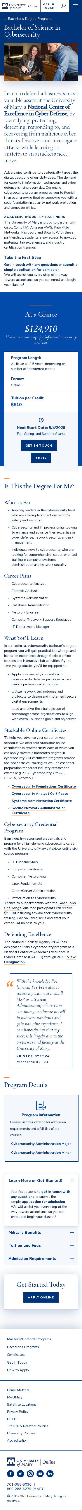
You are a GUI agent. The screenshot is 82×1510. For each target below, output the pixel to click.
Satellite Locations (22, 1404)
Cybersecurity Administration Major (41, 1143)
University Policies (21, 1433)
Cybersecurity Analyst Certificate (40, 793)
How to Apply (18, 1370)
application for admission (43, 1201)
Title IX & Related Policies (28, 1426)
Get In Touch (38, 446)
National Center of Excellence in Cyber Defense (37, 110)
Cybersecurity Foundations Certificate (44, 786)
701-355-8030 (19, 1484)
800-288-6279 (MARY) (26, 1488)
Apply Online (41, 1297)
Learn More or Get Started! (35, 1180)
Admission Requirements (32, 1258)
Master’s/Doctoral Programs (29, 1339)
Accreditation (17, 1440)
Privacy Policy (17, 1411)
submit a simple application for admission (40, 267)
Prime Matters (18, 1390)
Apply (41, 458)
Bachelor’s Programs (23, 1347)
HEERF (12, 1419)
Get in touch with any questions (31, 264)
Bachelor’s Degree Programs (30, 18)
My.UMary (15, 1397)
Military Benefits (25, 1232)
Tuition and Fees (25, 1245)
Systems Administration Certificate (42, 800)
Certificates (16, 1354)
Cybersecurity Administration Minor (41, 1152)
